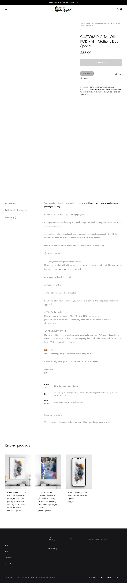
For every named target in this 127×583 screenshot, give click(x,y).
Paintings (87, 23)
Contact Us (8, 558)
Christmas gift (95, 90)
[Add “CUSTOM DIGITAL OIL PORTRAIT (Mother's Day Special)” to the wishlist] (87, 74)
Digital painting (91, 92)
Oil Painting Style (96, 23)
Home (81, 23)
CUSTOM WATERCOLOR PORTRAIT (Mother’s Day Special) (78, 495)
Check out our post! (71, 2)
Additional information (16, 210)
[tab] (19, 203)
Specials (111, 87)
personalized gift (114, 92)
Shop (6, 545)
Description (10, 203)
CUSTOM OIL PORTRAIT (107, 90)
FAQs (109, 577)
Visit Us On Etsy (10, 564)
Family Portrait (102, 92)
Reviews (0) (10, 217)
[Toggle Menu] (6, 9)
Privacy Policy (52, 549)
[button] (84, 78)
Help (101, 577)
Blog (6, 551)
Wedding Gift (84, 94)
